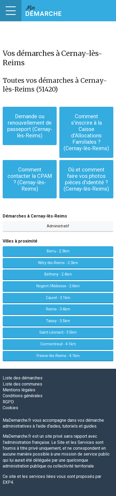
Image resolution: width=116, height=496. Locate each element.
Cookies (10, 407)
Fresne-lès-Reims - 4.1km (58, 356)
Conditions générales (22, 395)
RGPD (8, 401)
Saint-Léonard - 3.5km (58, 332)
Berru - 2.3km (58, 251)
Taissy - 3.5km (58, 321)
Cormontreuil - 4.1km (58, 344)
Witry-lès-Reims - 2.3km (58, 263)
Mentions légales (19, 389)
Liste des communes (22, 384)
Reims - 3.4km (58, 309)
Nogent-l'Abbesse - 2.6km (58, 286)
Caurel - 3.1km (58, 298)
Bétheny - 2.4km (58, 274)
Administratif (58, 226)
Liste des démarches (22, 377)
